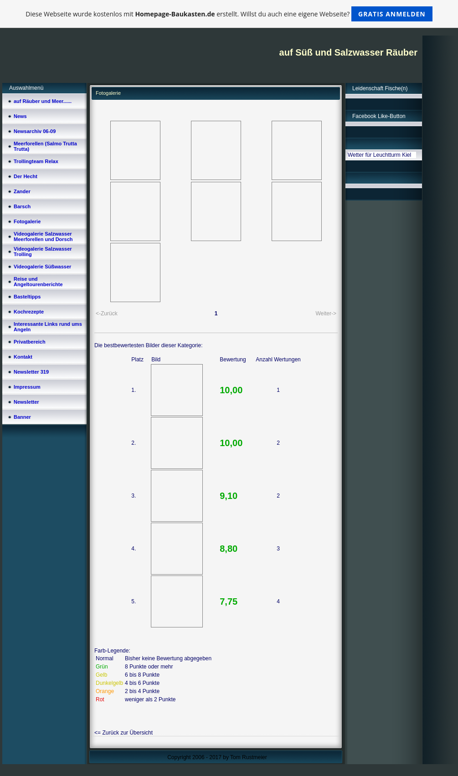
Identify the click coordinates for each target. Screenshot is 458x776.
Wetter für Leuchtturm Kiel (379, 155)
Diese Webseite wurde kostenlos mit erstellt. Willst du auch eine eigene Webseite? (229, 13)
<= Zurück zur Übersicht (123, 733)
